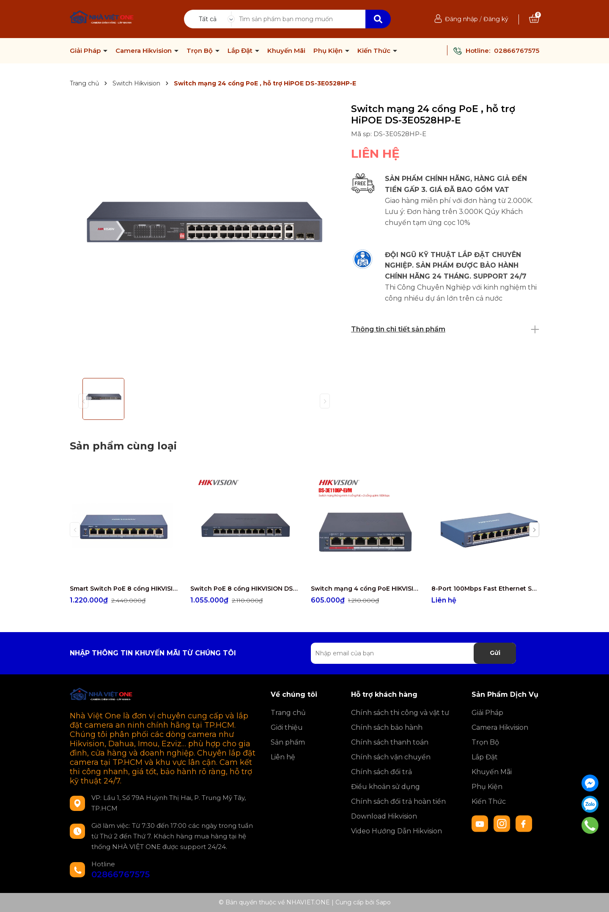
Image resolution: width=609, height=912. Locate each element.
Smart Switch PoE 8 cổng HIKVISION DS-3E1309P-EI (124, 588)
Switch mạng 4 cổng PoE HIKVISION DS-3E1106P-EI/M (365, 588)
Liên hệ (283, 757)
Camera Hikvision (144, 51)
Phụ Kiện (328, 51)
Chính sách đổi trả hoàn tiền (398, 801)
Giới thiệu (287, 727)
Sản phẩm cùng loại (123, 446)
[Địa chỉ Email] (413, 653)
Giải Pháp (86, 51)
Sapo (383, 902)
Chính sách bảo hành (386, 727)
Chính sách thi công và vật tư (400, 713)
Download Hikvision (384, 816)
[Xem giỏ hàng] (534, 19)
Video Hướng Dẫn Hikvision (396, 831)
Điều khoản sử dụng (385, 787)
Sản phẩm (288, 742)
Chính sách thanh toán (389, 742)
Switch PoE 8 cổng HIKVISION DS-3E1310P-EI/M (244, 588)
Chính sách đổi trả (381, 772)
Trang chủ (288, 713)
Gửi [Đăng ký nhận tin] (495, 653)
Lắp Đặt (241, 51)
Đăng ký (495, 19)
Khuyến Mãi (286, 51)
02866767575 (516, 51)
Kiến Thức (374, 51)
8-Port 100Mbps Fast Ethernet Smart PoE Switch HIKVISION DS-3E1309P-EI (485, 588)
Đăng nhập (461, 19)
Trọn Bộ (200, 51)
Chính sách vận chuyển (391, 757)
